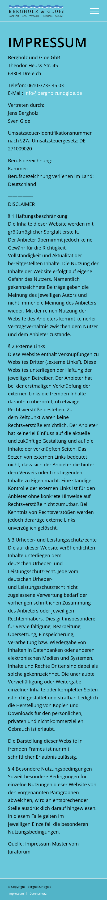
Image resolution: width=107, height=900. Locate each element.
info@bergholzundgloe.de (53, 93)
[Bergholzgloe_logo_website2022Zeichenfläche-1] (44, 11)
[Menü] (91, 11)
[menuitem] (91, 11)
